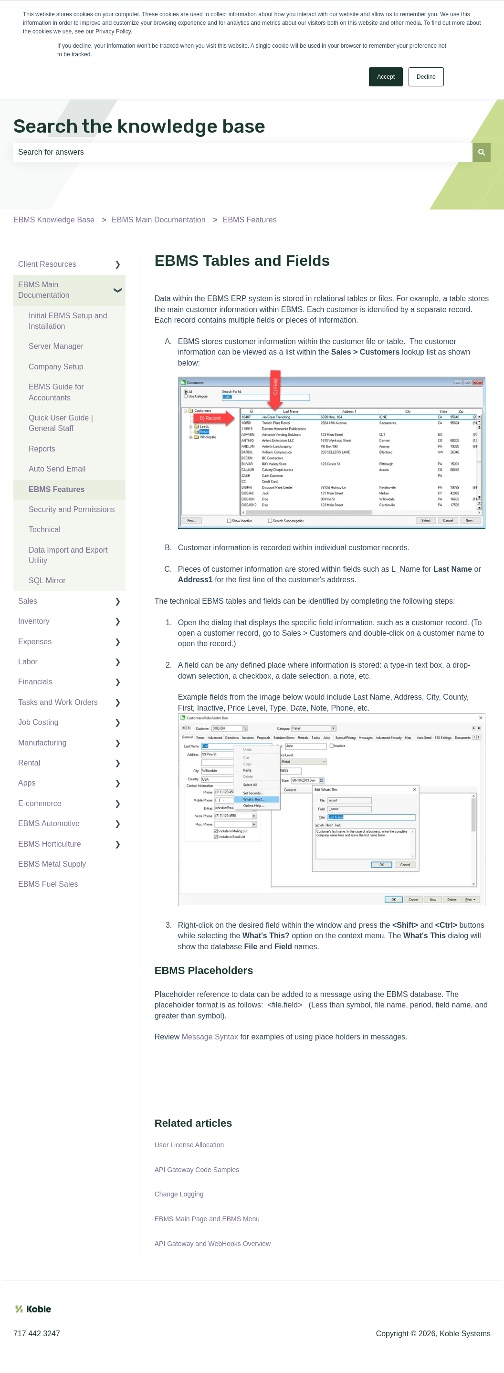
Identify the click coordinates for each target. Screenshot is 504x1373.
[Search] (481, 152)
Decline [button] (426, 76)
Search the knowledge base (139, 126)
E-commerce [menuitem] (40, 803)
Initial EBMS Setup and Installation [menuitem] (68, 321)
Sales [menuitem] (27, 601)
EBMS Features (250, 220)
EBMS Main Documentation (159, 220)
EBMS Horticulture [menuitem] (49, 844)
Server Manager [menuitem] (56, 346)
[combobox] (242, 152)
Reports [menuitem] (42, 449)
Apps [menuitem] (26, 783)
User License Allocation (189, 1145)
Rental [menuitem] (29, 763)
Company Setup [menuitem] (56, 367)
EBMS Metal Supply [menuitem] (52, 864)
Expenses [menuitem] (35, 642)
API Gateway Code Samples (197, 1170)
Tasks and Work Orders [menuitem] (58, 702)
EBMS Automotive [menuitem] (49, 823)
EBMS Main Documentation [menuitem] (44, 290)
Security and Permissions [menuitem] (72, 509)
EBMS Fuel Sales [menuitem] (48, 884)
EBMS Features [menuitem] (56, 489)
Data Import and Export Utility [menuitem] (68, 555)
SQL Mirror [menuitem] (47, 580)
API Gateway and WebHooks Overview (213, 1243)
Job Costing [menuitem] (38, 722)
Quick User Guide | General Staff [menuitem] (61, 423)
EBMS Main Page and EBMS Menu (207, 1219)
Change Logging (179, 1194)
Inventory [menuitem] (34, 621)
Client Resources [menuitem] (47, 264)
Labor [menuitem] (28, 662)
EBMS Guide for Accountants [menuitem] (56, 392)
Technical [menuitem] (45, 529)
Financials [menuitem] (35, 682)
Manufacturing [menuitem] (42, 743)
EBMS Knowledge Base (53, 220)
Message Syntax (210, 1037)
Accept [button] (386, 76)
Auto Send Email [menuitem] (57, 469)
